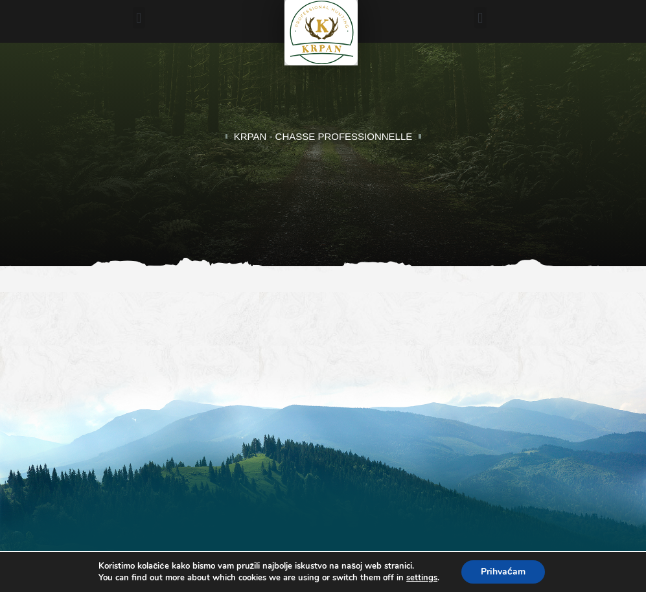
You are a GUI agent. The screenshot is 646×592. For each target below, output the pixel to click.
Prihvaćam (503, 571)
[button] (139, 17)
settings (421, 578)
